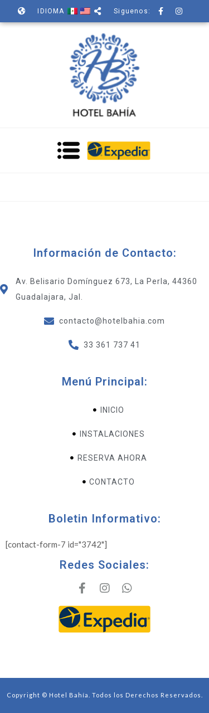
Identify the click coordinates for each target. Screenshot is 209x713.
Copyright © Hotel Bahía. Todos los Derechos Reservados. (105, 695)
